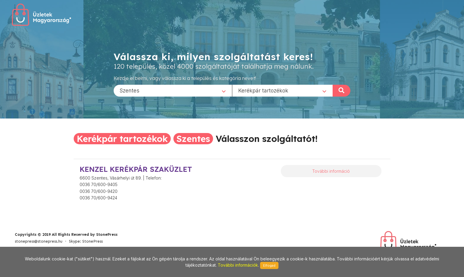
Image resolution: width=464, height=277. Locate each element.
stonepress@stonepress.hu (38, 241)
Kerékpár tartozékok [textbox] (263, 90)
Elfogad (269, 265)
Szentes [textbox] (129, 90)
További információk (238, 265)
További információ (331, 171)
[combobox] (173, 90)
